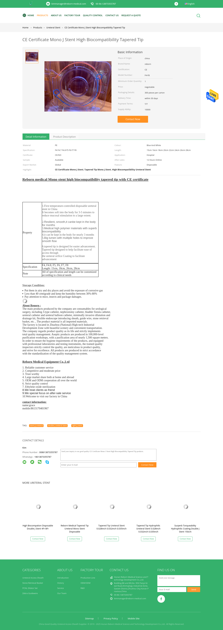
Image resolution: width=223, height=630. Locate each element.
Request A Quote (131, 15)
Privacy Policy (111, 618)
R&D (83, 588)
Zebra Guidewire (30, 593)
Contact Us (112, 15)
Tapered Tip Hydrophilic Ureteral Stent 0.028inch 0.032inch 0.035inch (148, 528)
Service (60, 588)
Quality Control (93, 15)
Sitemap (89, 618)
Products (42, 15)
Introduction (63, 577)
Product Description (64, 136)
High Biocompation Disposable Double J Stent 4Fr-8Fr (38, 527)
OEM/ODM (85, 583)
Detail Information (36, 136)
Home (28, 15)
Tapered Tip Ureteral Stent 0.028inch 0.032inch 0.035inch (112, 527)
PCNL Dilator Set (29, 588)
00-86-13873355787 (106, 3)
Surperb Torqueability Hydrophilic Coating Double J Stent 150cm (185, 528)
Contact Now (133, 119)
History (60, 583)
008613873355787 (48, 452)
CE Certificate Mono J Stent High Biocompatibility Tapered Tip (95, 27)
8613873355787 (43, 456)
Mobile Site (133, 618)
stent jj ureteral (36, 425)
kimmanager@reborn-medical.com (68, 3)
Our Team (62, 593)
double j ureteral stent (57, 425)
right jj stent (77, 425)
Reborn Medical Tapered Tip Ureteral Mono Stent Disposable (74, 528)
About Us (56, 15)
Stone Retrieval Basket (32, 583)
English (191, 3)
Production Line (88, 577)
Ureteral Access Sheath (33, 577)
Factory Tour (72, 15)
